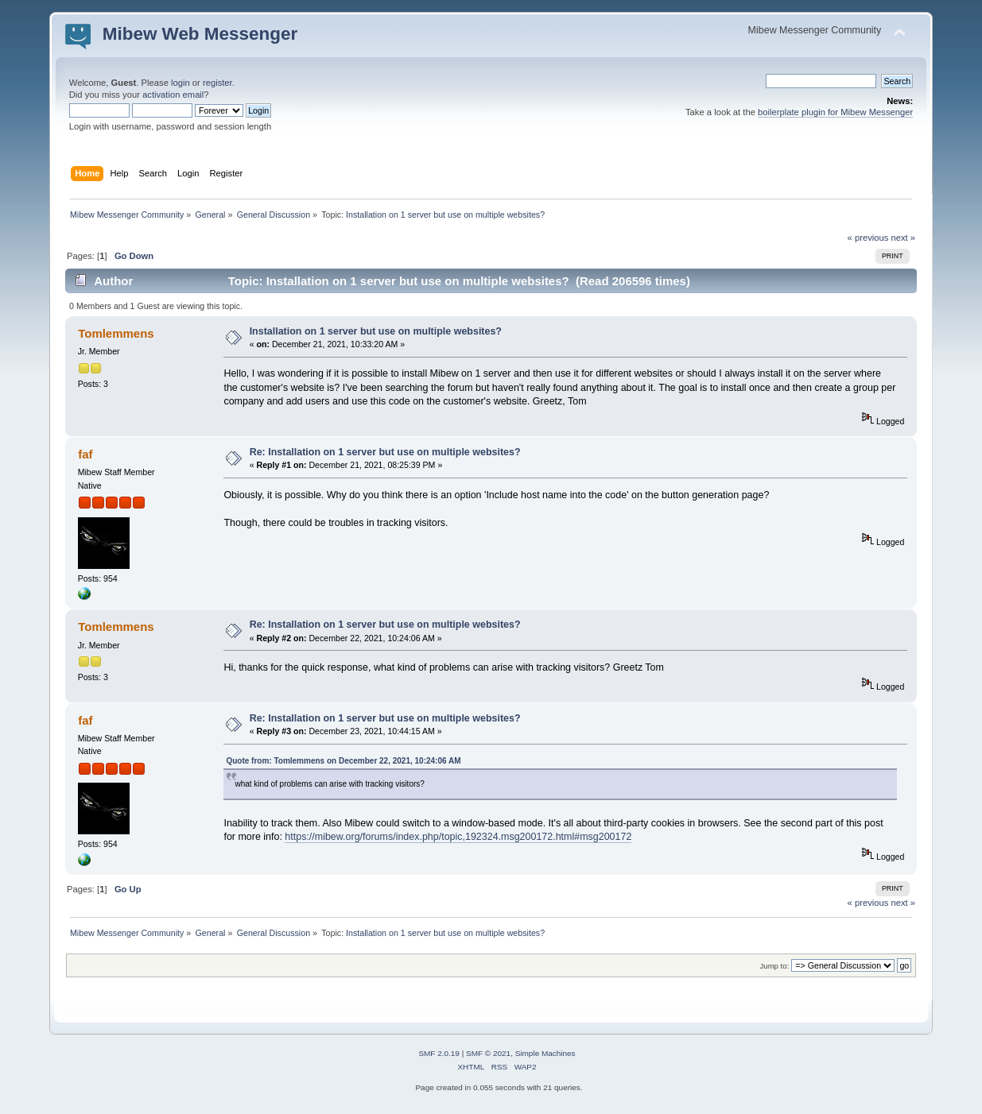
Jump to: (775, 965)
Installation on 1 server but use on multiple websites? (376, 331)
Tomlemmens (115, 333)
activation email (173, 94)
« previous (868, 237)
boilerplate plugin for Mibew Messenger (835, 112)
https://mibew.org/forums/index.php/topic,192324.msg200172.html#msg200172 (458, 836)
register (217, 82)
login (180, 82)
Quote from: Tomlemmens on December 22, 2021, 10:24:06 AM (343, 760)
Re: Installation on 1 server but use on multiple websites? (385, 452)
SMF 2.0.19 (439, 1053)
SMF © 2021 (488, 1053)
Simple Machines (545, 1053)
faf (85, 454)
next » (903, 237)
